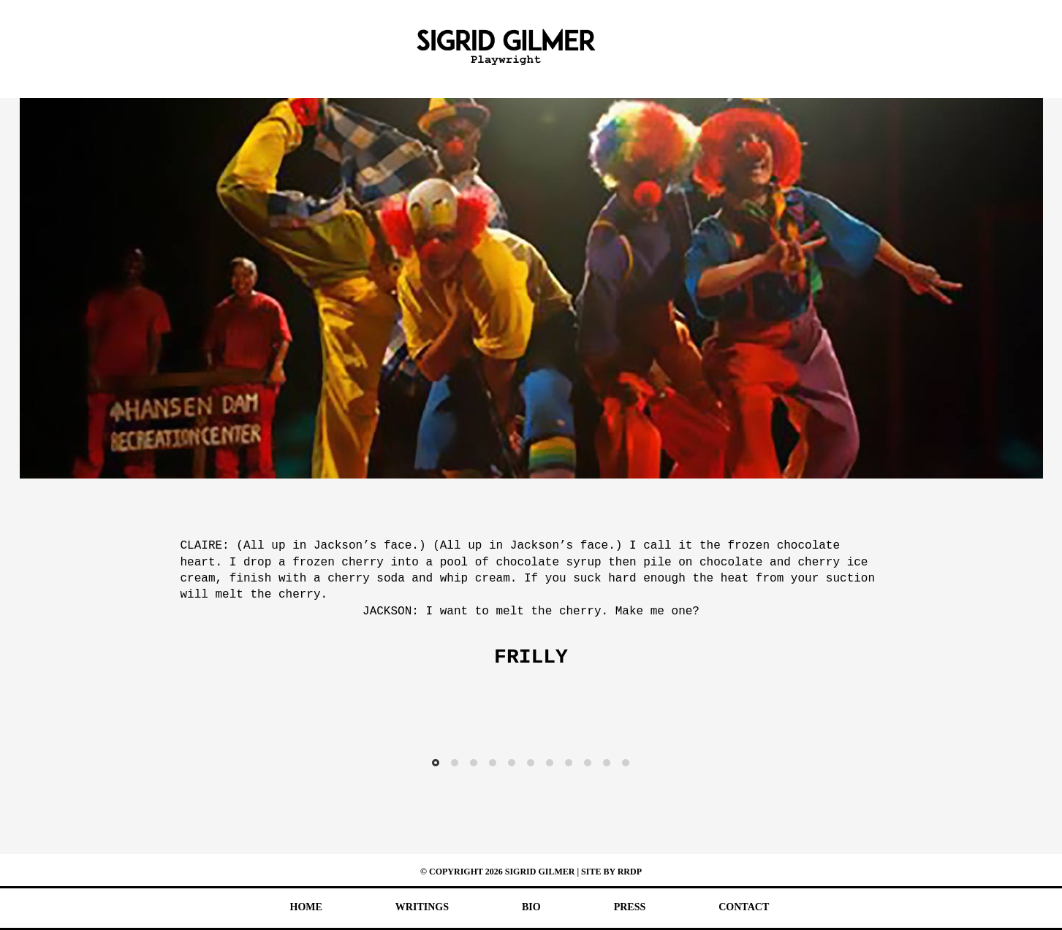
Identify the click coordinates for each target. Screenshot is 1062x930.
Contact (743, 907)
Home (306, 907)
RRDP (630, 871)
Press (630, 907)
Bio (531, 907)
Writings (422, 907)
